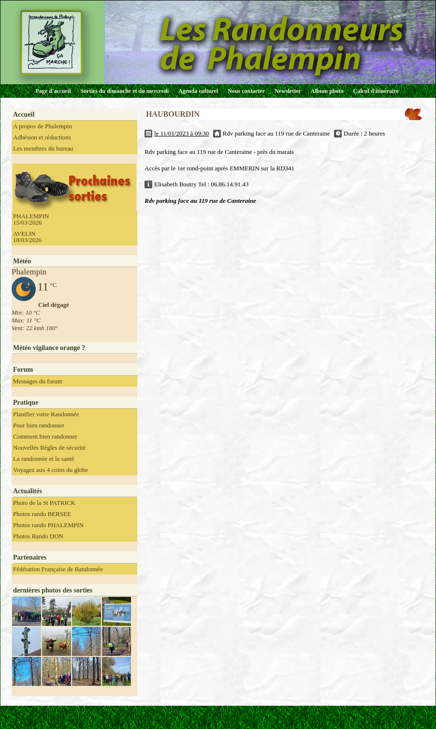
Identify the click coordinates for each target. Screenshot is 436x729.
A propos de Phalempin (42, 126)
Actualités (27, 491)
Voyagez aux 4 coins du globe (50, 469)
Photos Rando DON (38, 536)
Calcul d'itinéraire (375, 91)
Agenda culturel (198, 91)
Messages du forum (37, 381)
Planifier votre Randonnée (46, 414)
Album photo (327, 91)
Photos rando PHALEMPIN (48, 525)
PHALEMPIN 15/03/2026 (31, 219)
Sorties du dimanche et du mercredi (124, 91)
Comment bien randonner (45, 436)
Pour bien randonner (38, 425)
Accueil (23, 114)
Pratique (25, 402)
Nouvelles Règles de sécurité (49, 447)
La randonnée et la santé (43, 458)
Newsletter (288, 91)
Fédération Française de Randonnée (58, 569)
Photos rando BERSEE (42, 513)
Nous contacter (246, 91)
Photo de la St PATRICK (44, 502)
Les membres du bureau (43, 148)
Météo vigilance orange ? (49, 347)
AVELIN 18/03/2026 (27, 236)
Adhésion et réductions (42, 137)
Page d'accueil (53, 91)
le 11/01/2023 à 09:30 (181, 133)
